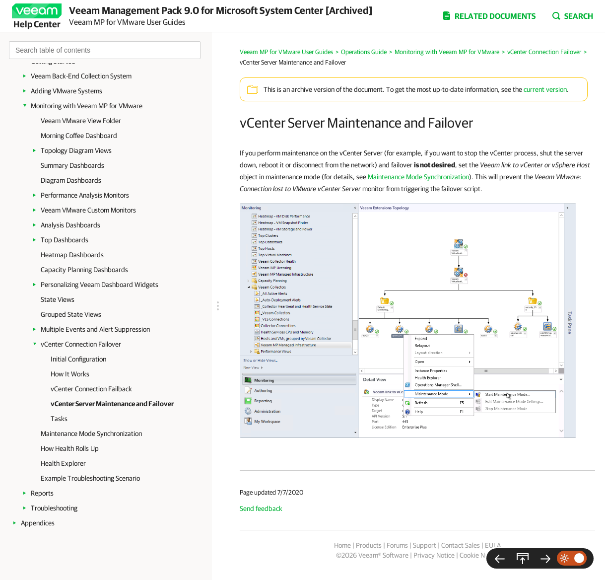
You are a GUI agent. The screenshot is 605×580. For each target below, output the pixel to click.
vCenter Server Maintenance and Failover (112, 404)
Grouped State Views (71, 314)
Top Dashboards (64, 240)
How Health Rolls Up (70, 448)
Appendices (38, 523)
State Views (57, 299)
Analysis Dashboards (70, 225)
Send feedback (261, 508)
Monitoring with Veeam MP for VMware (86, 106)
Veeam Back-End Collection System (81, 76)
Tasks (59, 419)
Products (369, 545)
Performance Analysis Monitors (85, 195)
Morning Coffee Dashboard (79, 136)
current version (545, 89)
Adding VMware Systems (66, 91)
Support (424, 545)
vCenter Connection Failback (91, 389)
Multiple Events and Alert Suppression (95, 329)
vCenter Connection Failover (81, 344)
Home (342, 545)
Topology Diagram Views (76, 150)
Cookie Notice (479, 555)
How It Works (70, 374)
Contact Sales (460, 545)
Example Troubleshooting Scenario (90, 478)
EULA (493, 545)
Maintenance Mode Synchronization (91, 433)
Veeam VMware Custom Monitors (88, 210)
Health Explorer (63, 463)
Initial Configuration (78, 359)
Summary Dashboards (72, 165)
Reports (42, 493)
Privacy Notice (434, 555)
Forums (397, 545)
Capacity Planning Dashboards (84, 270)
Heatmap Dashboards (72, 255)
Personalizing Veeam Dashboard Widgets (99, 285)
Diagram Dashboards (71, 180)
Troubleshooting (54, 508)
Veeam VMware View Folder (81, 121)
